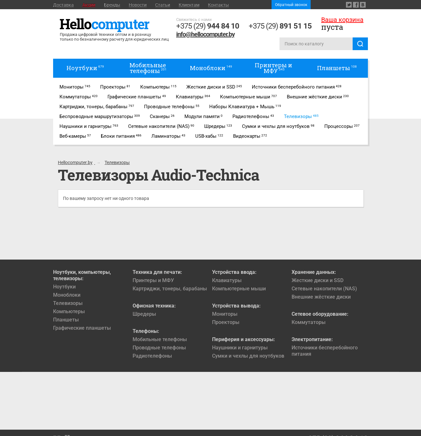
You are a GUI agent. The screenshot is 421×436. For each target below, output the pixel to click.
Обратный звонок (291, 5)
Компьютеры (69, 311)
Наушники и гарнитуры (240, 348)
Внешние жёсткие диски (321, 297)
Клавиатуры (227, 280)
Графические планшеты (82, 328)
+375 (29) (207, 26)
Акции (88, 4)
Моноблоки (66, 295)
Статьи (162, 4)
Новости (138, 4)
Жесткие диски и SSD (317, 280)
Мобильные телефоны (160, 339)
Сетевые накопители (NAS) (324, 289)
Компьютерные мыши (239, 289)
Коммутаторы (309, 322)
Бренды (112, 4)
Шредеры (144, 314)
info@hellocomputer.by (205, 34)
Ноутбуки (64, 287)
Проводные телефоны (159, 348)
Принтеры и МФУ (153, 280)
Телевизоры (68, 303)
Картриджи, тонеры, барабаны (170, 289)
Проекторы (225, 322)
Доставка (63, 4)
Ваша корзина (342, 19)
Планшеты (66, 320)
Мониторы (225, 314)
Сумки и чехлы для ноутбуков (248, 356)
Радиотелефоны (152, 356)
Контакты (218, 4)
